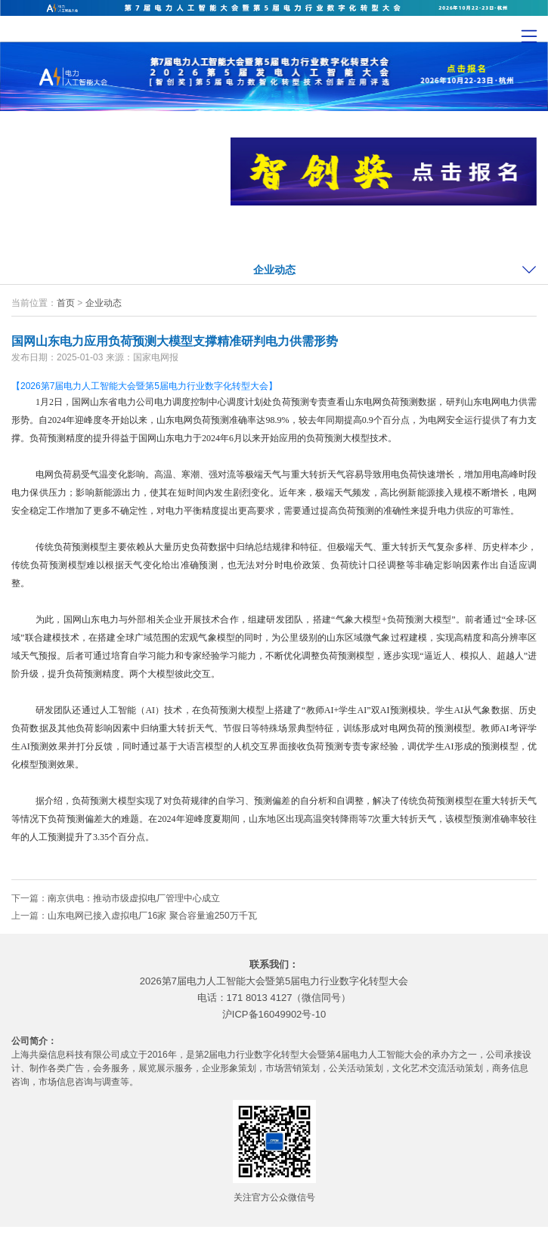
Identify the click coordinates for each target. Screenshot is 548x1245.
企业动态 (274, 270)
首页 (66, 303)
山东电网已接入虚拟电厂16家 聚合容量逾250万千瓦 (152, 915)
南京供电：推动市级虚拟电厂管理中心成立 (134, 898)
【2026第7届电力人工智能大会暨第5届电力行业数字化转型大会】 (144, 386)
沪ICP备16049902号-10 (274, 1014)
